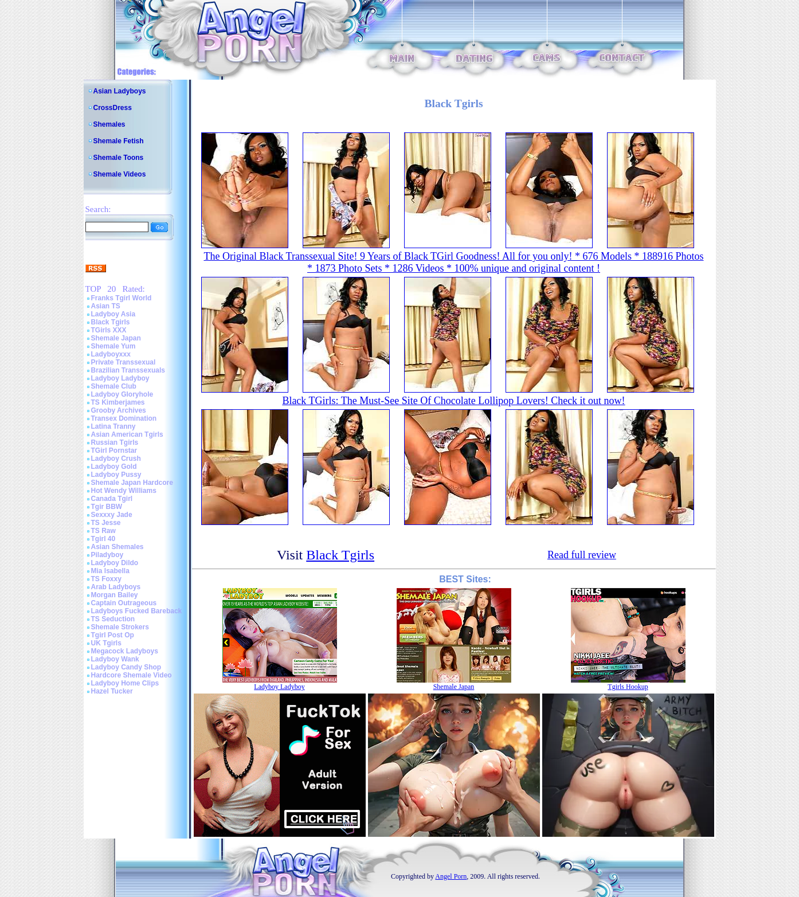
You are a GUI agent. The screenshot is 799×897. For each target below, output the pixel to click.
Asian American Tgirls (127, 434)
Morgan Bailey (114, 595)
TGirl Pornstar (114, 450)
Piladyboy (107, 555)
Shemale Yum (113, 346)
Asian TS (105, 306)
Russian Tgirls (115, 442)
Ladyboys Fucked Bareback (136, 611)
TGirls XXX (109, 330)
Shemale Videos (119, 174)
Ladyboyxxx (111, 354)
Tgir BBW (107, 507)
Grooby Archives (118, 410)
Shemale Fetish (118, 141)
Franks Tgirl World (121, 298)
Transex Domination (124, 418)
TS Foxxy (106, 579)
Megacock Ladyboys (124, 651)
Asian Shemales (117, 547)
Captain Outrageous (124, 603)
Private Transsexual (123, 362)
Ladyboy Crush (116, 459)
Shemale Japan (116, 338)
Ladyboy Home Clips (125, 683)
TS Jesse (106, 523)
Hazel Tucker (112, 691)
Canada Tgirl (112, 499)
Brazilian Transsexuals (128, 370)
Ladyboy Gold (114, 467)
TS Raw (103, 531)
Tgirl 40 (103, 539)
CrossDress (112, 108)
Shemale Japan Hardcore (132, 483)
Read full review (581, 555)
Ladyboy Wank (115, 659)
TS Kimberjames (118, 402)
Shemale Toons (118, 158)
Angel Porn (451, 876)
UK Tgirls (106, 643)
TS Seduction (113, 619)
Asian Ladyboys (119, 91)
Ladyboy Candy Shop (126, 667)
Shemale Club (113, 386)
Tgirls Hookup (628, 687)
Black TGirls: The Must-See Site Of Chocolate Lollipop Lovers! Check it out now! (453, 400)
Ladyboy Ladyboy (120, 378)
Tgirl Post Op (112, 635)
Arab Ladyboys (116, 587)
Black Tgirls (110, 322)
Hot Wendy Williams (123, 491)
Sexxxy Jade (111, 515)
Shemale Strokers (120, 627)
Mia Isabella (110, 571)
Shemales (109, 124)
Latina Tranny (113, 426)
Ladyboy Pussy (116, 475)
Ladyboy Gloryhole (122, 394)
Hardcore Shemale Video (131, 675)
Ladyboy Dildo (115, 563)
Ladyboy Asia (113, 314)
